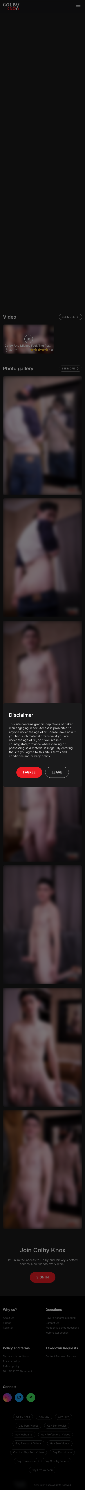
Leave (57, 770)
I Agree (29, 770)
